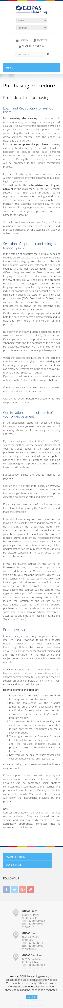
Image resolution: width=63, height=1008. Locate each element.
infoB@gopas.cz (29, 948)
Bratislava (32, 955)
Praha (29, 911)
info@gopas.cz (28, 926)
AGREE (31, 997)
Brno (29, 933)
